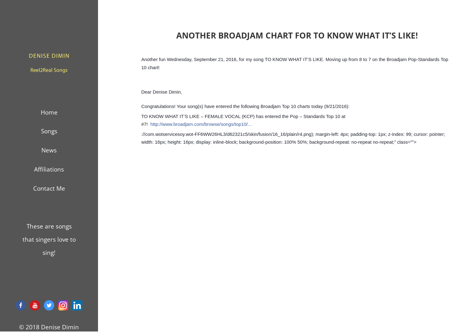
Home (49, 112)
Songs (49, 131)
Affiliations (49, 169)
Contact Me (49, 188)
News (49, 150)
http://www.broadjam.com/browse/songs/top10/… (201, 124)
